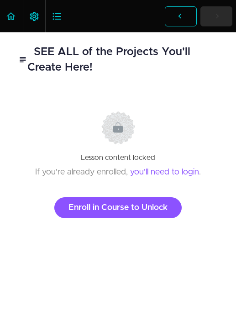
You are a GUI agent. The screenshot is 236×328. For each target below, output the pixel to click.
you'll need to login (164, 172)
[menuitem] (34, 16)
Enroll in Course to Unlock (118, 208)
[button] (11, 16)
